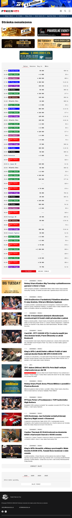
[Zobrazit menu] (69, 11)
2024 (39, 476)
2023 (46, 476)
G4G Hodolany (13, 97)
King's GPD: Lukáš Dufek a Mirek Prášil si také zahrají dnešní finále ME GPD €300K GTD (45, 352)
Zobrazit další (36, 466)
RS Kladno (12, 109)
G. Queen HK (12, 164)
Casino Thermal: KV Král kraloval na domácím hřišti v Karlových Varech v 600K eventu (45, 433)
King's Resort (9, 16)
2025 (32, 476)
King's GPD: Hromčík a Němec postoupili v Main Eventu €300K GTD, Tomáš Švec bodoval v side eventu (46, 450)
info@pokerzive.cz (24, 507)
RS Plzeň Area (13, 70)
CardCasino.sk (63, 16)
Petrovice (11, 155)
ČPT (31, 365)
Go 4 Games (19, 16)
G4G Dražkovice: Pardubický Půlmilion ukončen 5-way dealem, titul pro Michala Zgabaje (46, 300)
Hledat (65, 11)
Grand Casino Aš (39, 16)
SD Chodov (12, 90)
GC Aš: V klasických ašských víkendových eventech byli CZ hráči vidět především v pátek (46, 317)
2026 (25, 476)
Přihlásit (61, 11)
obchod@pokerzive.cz (8, 507)
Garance (33, 66)
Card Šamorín (13, 78)
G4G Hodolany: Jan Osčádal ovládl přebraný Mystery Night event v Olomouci (45, 417)
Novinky (39, 280)
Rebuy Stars (28, 16)
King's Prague (13, 86)
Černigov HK (12, 216)
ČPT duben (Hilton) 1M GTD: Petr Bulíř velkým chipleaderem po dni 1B (45, 368)
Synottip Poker (51, 16)
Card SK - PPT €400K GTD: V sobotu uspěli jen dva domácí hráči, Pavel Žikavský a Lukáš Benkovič (46, 335)
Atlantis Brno (13, 101)
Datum (25, 66)
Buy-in (39, 66)
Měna (46, 66)
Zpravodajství (33, 280)
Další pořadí (36, 484)
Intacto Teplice (13, 233)
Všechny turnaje (43, 271)
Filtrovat (28, 271)
